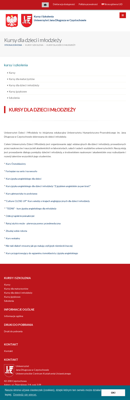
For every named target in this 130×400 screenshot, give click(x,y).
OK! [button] (113, 392)
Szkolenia (14, 97)
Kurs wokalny (13, 238)
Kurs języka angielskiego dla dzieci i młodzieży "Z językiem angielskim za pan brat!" (48, 186)
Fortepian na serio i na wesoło (21, 171)
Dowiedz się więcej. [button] (25, 394)
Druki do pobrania (13, 331)
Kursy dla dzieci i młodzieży (24, 85)
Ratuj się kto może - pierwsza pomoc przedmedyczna (33, 223)
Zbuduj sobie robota (16, 230)
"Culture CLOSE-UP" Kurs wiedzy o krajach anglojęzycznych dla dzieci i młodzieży (47, 201)
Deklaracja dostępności (64, 4)
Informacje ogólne (13, 316)
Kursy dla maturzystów (22, 78)
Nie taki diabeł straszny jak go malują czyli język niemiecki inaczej (39, 245)
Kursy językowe (18, 91)
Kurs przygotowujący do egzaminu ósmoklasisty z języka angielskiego (42, 253)
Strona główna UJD (112, 4)
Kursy (12, 72)
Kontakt (8, 351)
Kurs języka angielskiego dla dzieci (23, 178)
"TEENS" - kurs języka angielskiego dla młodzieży (31, 208)
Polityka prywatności (88, 4)
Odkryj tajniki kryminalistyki (20, 215)
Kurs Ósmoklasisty (16, 163)
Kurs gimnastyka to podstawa (21, 193)
